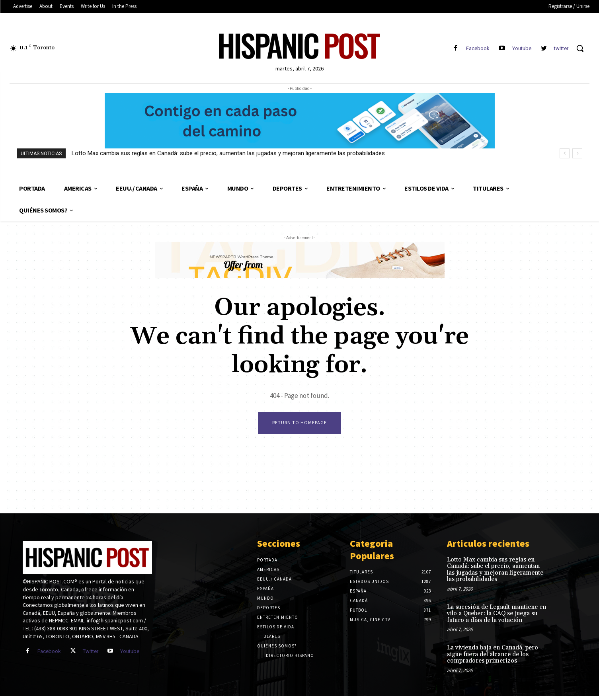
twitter (561, 48)
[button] (579, 48)
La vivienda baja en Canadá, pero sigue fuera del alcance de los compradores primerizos (492, 654)
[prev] (565, 153)
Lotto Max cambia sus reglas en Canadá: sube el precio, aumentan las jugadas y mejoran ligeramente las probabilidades (228, 153)
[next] (577, 153)
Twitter (90, 651)
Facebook (478, 48)
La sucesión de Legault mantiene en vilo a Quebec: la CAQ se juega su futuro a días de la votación (496, 613)
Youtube (521, 48)
